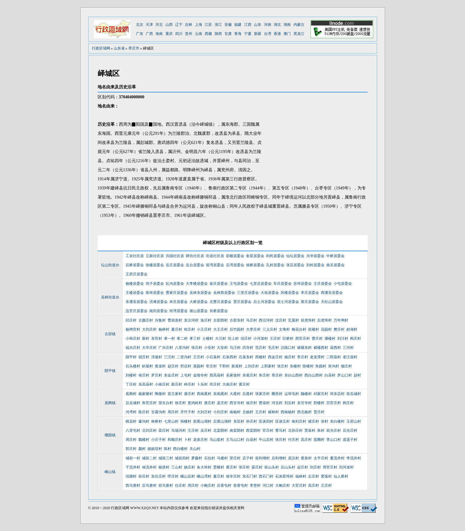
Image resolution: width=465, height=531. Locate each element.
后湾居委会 (235, 265)
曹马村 (280, 430)
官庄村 (267, 430)
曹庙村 (264, 403)
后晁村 (247, 394)
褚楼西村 (321, 347)
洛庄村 (205, 320)
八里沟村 (182, 347)
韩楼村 (185, 421)
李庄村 (302, 357)
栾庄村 (163, 430)
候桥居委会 (255, 265)
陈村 (167, 449)
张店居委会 (295, 265)
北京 (139, 24)
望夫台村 (165, 403)
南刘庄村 (299, 421)
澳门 (287, 34)
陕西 (218, 34)
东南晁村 (220, 394)
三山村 (176, 467)
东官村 (156, 338)
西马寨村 (133, 485)
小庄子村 (158, 439)
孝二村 (182, 338)
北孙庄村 (295, 430)
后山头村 (288, 467)
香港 (277, 34)
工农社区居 (135, 256)
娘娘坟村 (154, 449)
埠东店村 (337, 394)
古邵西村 (220, 320)
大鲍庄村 (282, 485)
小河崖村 (260, 338)
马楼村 (222, 458)
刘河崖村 (346, 467)
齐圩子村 (187, 412)
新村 (145, 338)
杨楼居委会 (135, 283)
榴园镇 (110, 435)
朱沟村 (333, 366)
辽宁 (178, 24)
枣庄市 (133, 48)
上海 (198, 24)
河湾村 (131, 412)
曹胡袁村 (175, 320)
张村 (324, 421)
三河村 (348, 347)
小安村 (209, 347)
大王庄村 (220, 329)
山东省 (119, 48)
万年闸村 (341, 320)
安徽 (228, 24)
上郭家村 (268, 366)
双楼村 (313, 329)
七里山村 (171, 421)
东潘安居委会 (136, 302)
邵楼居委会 (235, 256)
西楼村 (260, 357)
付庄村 (293, 439)
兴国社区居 (175, 256)
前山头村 (271, 467)
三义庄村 (269, 329)
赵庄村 (173, 366)
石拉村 (209, 458)
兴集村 (160, 320)
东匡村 (238, 421)
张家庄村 (262, 394)
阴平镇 (110, 371)
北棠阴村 (220, 430)
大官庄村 (299, 485)
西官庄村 (302, 338)
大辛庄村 (149, 347)
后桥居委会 (135, 265)
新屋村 (236, 366)
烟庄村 (346, 366)
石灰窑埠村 (284, 476)
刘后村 (289, 403)
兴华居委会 (315, 256)
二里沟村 (184, 357)
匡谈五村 (282, 421)
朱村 (320, 430)
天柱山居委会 (332, 302)
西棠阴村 (253, 430)
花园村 (326, 329)
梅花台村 (299, 329)
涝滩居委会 (158, 302)
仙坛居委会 (295, 256)
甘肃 (228, 34)
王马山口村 (235, 439)
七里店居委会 (261, 283)
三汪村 (169, 357)
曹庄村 (317, 338)
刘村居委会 (315, 265)
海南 (159, 34)
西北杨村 (304, 412)
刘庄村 (315, 467)
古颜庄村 (145, 320)
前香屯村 (240, 485)
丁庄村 (131, 384)
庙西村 (335, 347)
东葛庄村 (249, 375)
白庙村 (329, 375)
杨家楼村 (145, 394)
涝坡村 (156, 357)
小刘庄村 (220, 412)
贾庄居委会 (242, 302)
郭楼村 (319, 403)
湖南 (287, 24)
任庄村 (180, 485)
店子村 (247, 458)
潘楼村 (329, 338)
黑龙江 (298, 34)
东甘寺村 (304, 403)
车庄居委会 (282, 283)
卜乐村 (202, 384)
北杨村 (247, 412)
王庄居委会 (323, 283)
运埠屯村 (291, 394)
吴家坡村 (233, 375)
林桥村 (156, 421)
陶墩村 (160, 394)
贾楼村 (218, 467)
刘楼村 (131, 375)
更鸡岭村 (195, 403)
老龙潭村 (317, 357)
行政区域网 (101, 48)
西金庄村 (275, 357)
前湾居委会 (215, 265)
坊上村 (233, 338)
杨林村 (163, 329)
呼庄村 (173, 476)
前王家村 (175, 394)
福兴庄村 (133, 347)
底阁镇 (110, 403)
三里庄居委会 (248, 293)
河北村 (277, 403)
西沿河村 (266, 320)
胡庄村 (143, 357)
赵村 (357, 375)
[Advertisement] (316, 138)
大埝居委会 (270, 293)
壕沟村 (143, 421)
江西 (248, 24)
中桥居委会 (335, 256)
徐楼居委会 (155, 265)
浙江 (218, 24)
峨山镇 (110, 472)
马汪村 (235, 347)
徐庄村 (180, 403)
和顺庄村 (175, 439)
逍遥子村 (350, 439)
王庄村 (275, 338)
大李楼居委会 (197, 283)
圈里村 (277, 394)
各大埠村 (204, 467)
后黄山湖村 (222, 421)
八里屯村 (133, 430)
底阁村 (131, 394)
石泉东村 (246, 357)
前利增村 (262, 458)
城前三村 (165, 458)
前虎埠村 (308, 320)
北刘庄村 (149, 430)
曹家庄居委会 (177, 293)
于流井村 (133, 467)
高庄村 (306, 439)
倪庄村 (246, 338)
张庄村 (196, 347)
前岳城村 (353, 394)
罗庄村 (156, 375)
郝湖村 (351, 329)
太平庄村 (321, 458)
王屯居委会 (239, 283)
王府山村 (353, 421)
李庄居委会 (310, 293)
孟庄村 (222, 403)
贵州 (188, 34)
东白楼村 (337, 421)
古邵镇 (110, 334)
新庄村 (176, 384)
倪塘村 (131, 476)
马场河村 (178, 430)
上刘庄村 (251, 366)
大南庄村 (229, 384)
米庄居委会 (178, 302)
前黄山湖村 (202, 421)
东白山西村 (293, 375)
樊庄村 (339, 329)
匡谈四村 (266, 421)
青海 (237, 34)
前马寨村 (165, 485)
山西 (169, 24)
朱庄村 (264, 375)
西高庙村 (217, 375)
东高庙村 (145, 384)
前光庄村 (333, 430)
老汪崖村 (350, 357)
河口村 (267, 485)
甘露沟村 (158, 412)
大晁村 (235, 394)
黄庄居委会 (310, 302)
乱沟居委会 (175, 283)
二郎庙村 (333, 357)
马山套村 (217, 439)
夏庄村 (176, 329)
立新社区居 (155, 256)
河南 (267, 24)
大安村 (222, 347)
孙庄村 (251, 421)
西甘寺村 (237, 403)
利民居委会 (275, 256)
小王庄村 (204, 329)
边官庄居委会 (136, 311)
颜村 (142, 449)
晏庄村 (257, 467)
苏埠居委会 (302, 283)
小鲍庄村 (207, 485)
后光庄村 (350, 430)
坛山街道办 (110, 265)
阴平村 (131, 357)
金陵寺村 (200, 375)
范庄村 (260, 347)
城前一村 (133, 458)
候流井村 (149, 467)
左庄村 (313, 476)
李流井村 (353, 458)
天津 (149, 24)
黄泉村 (306, 458)
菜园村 (198, 366)
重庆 (169, 34)
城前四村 (182, 458)
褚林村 (273, 412)
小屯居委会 (343, 283)
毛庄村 (273, 347)
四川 (178, 34)
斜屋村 (147, 366)
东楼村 (295, 366)
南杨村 (235, 412)
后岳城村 (133, 403)
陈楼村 (308, 366)
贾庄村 (319, 412)
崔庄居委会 (219, 283)
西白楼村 (180, 449)
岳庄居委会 (175, 265)
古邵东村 (237, 320)
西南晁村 (204, 394)
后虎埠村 (324, 320)
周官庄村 (330, 467)
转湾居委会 (178, 311)
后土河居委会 (264, 302)
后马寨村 (149, 485)
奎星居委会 (255, 256)
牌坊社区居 (195, 256)
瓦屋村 (293, 320)
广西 (149, 34)
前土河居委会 (288, 302)
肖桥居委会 (219, 311)
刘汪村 (342, 338)
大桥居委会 (198, 302)
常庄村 (211, 366)
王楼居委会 (135, 293)
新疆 (257, 34)
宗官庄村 (333, 403)
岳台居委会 (195, 265)
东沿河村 (191, 320)
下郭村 (224, 366)
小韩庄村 (133, 338)
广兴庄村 (165, 347)
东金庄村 (171, 375)
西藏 (208, 34)
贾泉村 (309, 430)
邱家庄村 (321, 394)
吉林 (188, 24)
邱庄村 (131, 320)
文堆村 (284, 329)
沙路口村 (288, 347)
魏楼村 (306, 394)
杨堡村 (163, 467)
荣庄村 (235, 458)
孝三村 (194, 338)
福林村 (300, 476)
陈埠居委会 (155, 293)
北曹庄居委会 (220, 302)
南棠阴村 (237, 430)
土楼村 (207, 338)
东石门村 (249, 476)
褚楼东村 (304, 347)
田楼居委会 (290, 293)
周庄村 (173, 412)
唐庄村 (209, 403)
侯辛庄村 (233, 476)
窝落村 (326, 476)
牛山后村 (266, 439)
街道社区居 (215, 256)
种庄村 (189, 384)
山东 (257, 24)
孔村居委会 (275, 265)
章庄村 (277, 375)
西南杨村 (288, 412)
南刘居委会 (158, 311)
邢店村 (185, 366)
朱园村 (320, 366)
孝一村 (169, 338)
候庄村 (143, 375)
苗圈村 (319, 439)
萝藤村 (196, 458)
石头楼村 (133, 366)
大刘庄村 (149, 329)
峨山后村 (187, 476)
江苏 (208, 24)
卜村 (187, 439)
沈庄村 (280, 320)
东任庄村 (158, 476)
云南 (198, 34)
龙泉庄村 (200, 439)
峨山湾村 (204, 476)
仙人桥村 (341, 476)
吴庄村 (205, 430)
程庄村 (189, 329)
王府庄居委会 (136, 274)
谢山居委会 (198, 311)
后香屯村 (224, 485)
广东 (139, 34)
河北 (159, 24)
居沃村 (293, 458)
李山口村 (333, 439)
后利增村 (279, 458)
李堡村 (255, 485)
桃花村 (131, 421)
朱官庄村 (149, 403)
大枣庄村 (253, 329)
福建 (237, 24)
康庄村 (189, 394)
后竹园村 (237, 329)
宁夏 (248, 34)
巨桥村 (288, 338)
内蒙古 (298, 24)
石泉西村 (229, 357)
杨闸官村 (133, 329)
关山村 (194, 449)
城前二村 (149, 458)
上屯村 (185, 375)
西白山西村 (313, 375)
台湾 (267, 34)
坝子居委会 (155, 283)
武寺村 (247, 347)
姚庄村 (289, 357)
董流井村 (337, 458)
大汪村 (220, 338)
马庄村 (251, 320)
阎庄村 (355, 338)
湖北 (277, 24)
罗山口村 (344, 375)
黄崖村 (160, 366)
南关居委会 (335, 265)
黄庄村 (244, 384)
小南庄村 (162, 384)
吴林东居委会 (200, 293)
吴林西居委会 (224, 293)
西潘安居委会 (332, 293)
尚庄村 (215, 384)
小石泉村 (213, 357)
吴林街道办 (110, 297)
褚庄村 (313, 421)
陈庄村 (143, 412)
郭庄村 (131, 449)
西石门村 (266, 476)
